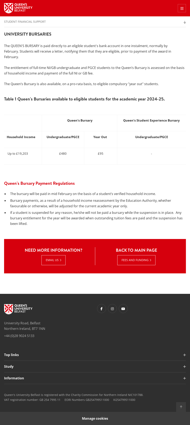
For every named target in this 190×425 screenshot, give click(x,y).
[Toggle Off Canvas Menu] (182, 8)
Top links (11, 355)
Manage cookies (95, 418)
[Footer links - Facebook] (101, 308)
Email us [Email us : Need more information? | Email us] (52, 260)
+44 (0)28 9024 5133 (19, 336)
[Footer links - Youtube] (123, 308)
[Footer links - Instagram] (112, 308)
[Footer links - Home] (18, 309)
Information (14, 378)
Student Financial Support (25, 22)
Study (8, 366)
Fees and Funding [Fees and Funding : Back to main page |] (135, 260)
